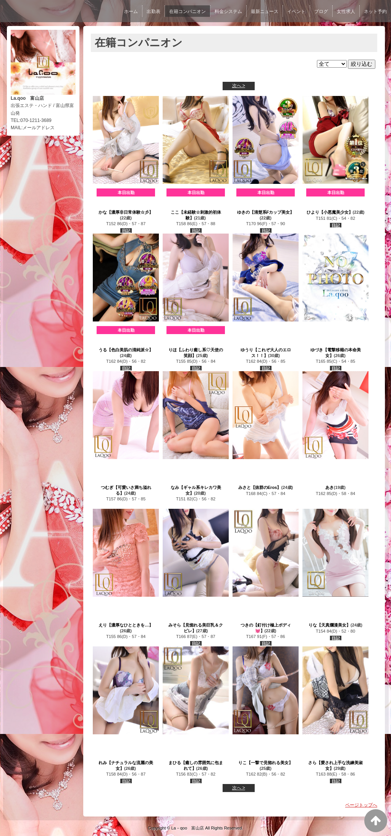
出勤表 (153, 11)
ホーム (131, 11)
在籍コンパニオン (187, 11)
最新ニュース (264, 11)
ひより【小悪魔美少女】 (330, 212)
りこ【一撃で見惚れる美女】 (265, 762)
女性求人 (346, 11)
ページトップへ (361, 805)
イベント (296, 11)
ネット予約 (375, 11)
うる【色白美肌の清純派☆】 (126, 349)
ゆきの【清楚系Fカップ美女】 (265, 212)
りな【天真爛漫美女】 (330, 625)
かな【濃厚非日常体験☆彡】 (126, 212)
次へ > (238, 85)
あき (329, 487)
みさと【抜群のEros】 (259, 487)
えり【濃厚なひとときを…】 (126, 625)
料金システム (228, 11)
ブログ (321, 11)
